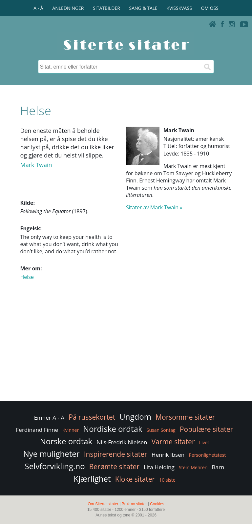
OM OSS (209, 8)
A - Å (38, 8)
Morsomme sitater (185, 417)
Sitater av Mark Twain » (154, 207)
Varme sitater (173, 441)
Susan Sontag (161, 430)
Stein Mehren (193, 467)
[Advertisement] (126, 347)
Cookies (157, 504)
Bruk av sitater (134, 504)
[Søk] (207, 66)
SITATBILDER (106, 8)
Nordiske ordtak (112, 428)
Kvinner (70, 430)
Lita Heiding (159, 467)
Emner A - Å (49, 417)
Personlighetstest (207, 455)
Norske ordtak (66, 441)
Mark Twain (36, 165)
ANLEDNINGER (68, 8)
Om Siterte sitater (103, 504)
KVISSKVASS (179, 8)
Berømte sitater (114, 466)
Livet (204, 442)
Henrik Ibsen (168, 454)
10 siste (167, 480)
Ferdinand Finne (37, 429)
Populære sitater (206, 429)
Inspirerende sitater (115, 454)
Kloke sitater (135, 479)
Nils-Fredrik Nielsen (121, 442)
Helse (26, 277)
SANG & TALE (143, 8)
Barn (218, 467)
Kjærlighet (92, 478)
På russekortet (92, 417)
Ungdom (135, 416)
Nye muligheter (51, 453)
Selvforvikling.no (55, 466)
